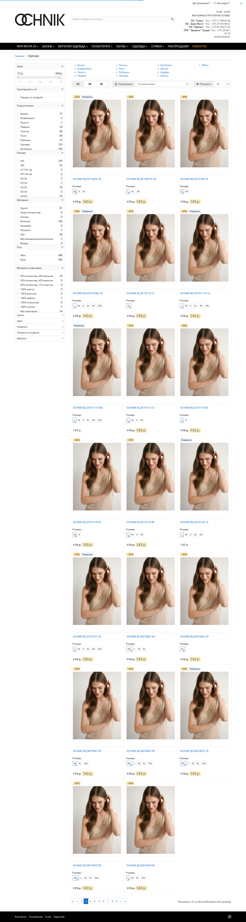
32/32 (22, 178)
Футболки (24, 149)
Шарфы (164, 72)
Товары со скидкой (30, 97)
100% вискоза (26, 293)
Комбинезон (26, 118)
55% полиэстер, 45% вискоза (35, 280)
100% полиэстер (28, 302)
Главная (19, 56)
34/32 (22, 196)
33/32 (22, 187)
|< (73, 901)
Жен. (21, 255)
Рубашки (24, 140)
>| (125, 901)
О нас (48, 916)
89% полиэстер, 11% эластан (35, 284)
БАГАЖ (48, 45)
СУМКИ (157, 45)
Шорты (164, 75)
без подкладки (27, 311)
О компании (36, 916)
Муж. (21, 259)
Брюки (22, 113)
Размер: (77, 186)
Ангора (23, 216)
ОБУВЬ (122, 45)
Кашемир (24, 225)
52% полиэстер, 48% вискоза (35, 276)
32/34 (22, 183)
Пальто (23, 122)
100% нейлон (26, 298)
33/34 (22, 191)
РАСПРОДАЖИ (178, 46)
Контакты (21, 916)
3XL (21, 161)
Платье (23, 131)
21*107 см (24, 169)
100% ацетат (26, 289)
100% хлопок (26, 306)
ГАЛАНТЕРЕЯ (102, 45)
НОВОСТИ (199, 46)
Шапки (164, 68)
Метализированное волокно (35, 238)
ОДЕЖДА (140, 45)
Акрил (22, 208)
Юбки (205, 65)
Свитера (23, 144)
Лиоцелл (23, 230)
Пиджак (23, 127)
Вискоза (23, 221)
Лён (21, 234)
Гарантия (59, 916)
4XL (21, 165)
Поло (21, 135)
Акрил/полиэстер (29, 212)
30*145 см (24, 174)
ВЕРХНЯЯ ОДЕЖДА (73, 45)
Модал (22, 243)
